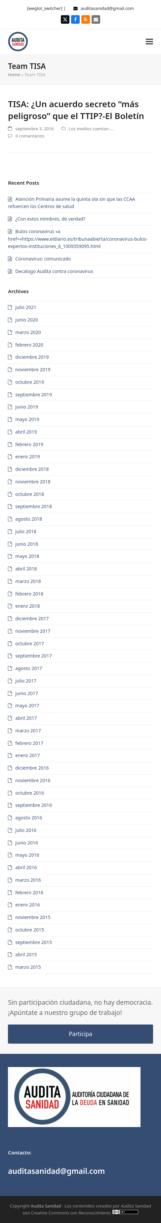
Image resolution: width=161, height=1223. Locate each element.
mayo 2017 (27, 705)
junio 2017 (26, 693)
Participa (80, 1034)
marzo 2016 (28, 880)
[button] (149, 41)
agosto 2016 (28, 817)
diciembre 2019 (32, 357)
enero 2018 (27, 606)
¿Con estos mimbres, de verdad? (50, 219)
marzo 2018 (28, 581)
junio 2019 (26, 407)
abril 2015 (26, 954)
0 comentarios (30, 136)
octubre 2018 (29, 494)
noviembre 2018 (32, 481)
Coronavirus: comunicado (43, 259)
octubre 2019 (29, 382)
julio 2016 (25, 830)
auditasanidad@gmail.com (107, 8)
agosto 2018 (28, 519)
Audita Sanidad (46, 1206)
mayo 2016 (27, 855)
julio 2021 (25, 307)
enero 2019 (27, 456)
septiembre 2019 (33, 394)
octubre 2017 (29, 643)
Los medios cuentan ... (91, 129)
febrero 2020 (29, 345)
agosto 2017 (28, 668)
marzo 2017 (28, 730)
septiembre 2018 (33, 506)
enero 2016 (27, 905)
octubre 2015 (29, 930)
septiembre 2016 (33, 805)
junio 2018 (26, 544)
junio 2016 (26, 843)
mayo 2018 (27, 556)
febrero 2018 (29, 594)
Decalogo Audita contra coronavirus (54, 271)
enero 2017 (27, 755)
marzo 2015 (28, 967)
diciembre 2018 (32, 469)
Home (14, 74)
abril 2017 (26, 718)
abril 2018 (26, 569)
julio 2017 (25, 681)
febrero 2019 (29, 444)
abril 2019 (26, 432)
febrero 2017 (29, 743)
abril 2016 (26, 867)
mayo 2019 (27, 419)
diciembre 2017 (32, 618)
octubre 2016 (29, 793)
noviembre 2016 (32, 780)
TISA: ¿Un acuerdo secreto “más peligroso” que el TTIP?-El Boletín (76, 110)
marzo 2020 (28, 332)
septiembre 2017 (33, 656)
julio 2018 (25, 531)
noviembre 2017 (32, 631)
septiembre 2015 (33, 942)
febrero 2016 (29, 892)
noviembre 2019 (32, 369)
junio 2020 (26, 320)
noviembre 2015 (32, 917)
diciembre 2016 (32, 768)
